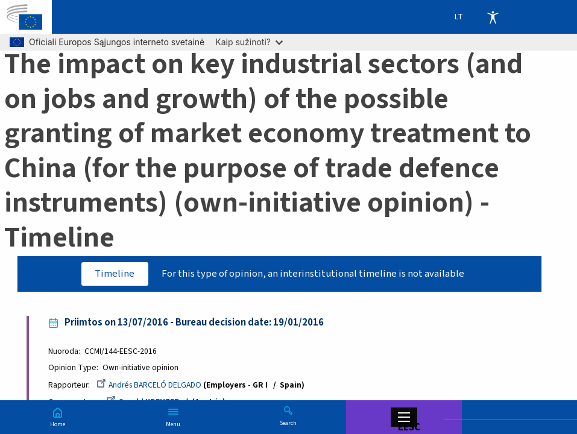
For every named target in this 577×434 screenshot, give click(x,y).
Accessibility (492, 17)
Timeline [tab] (114, 273)
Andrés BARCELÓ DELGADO (148, 385)
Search (288, 422)
